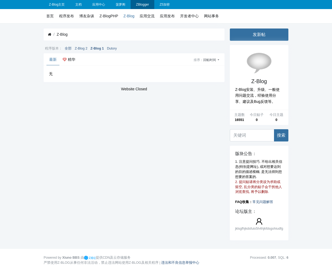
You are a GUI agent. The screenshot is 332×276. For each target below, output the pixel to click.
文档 (78, 4)
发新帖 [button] (259, 34)
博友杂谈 (86, 16)
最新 (53, 59)
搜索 (281, 135)
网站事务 (211, 16)
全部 (68, 48)
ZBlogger (142, 4)
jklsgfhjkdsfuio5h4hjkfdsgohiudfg (259, 228)
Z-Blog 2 (81, 48)
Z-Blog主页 (57, 4)
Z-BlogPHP (108, 16)
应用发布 (167, 16)
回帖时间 (210, 60)
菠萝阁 (120, 4)
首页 (50, 16)
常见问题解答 (262, 202)
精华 (69, 59)
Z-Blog (128, 16)
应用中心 (98, 4)
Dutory (112, 48)
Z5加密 (165, 4)
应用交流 (147, 16)
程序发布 (66, 16)
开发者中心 (189, 16)
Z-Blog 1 (97, 48)
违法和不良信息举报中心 (180, 263)
